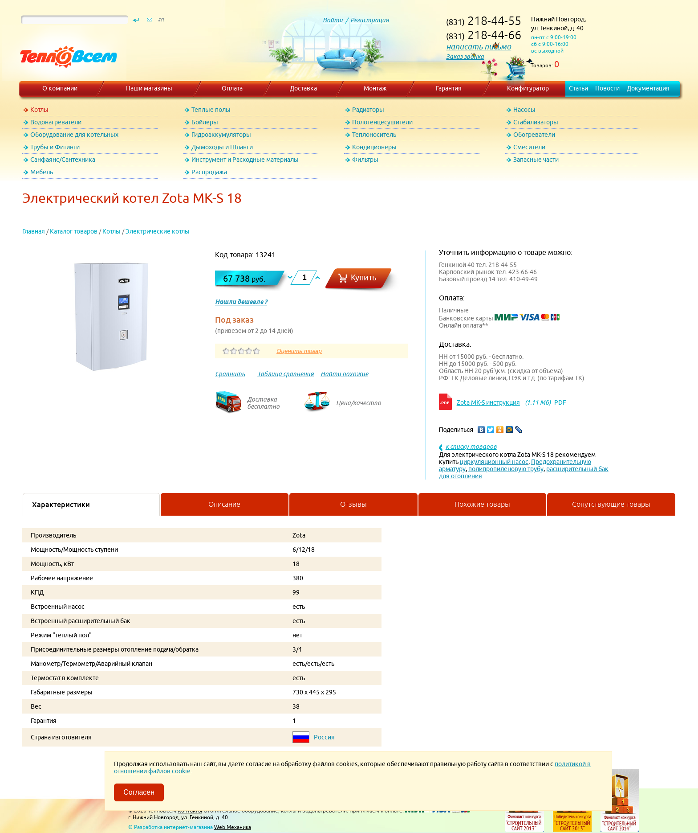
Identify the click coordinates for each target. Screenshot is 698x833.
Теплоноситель (374, 134)
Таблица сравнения (285, 374)
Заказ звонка (465, 56)
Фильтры (365, 159)
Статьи (578, 88)
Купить (364, 277)
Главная (33, 231)
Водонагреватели (55, 122)
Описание (224, 504)
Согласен (138, 792)
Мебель (41, 172)
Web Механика (232, 827)
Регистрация (369, 20)
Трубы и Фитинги (55, 147)
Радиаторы (368, 109)
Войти (333, 20)
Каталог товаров (73, 231)
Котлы (39, 109)
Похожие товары (482, 504)
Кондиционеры (374, 147)
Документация (648, 88)
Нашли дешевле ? (241, 301)
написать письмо (478, 46)
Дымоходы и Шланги (222, 147)
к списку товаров (471, 446)
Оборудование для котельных (74, 134)
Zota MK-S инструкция (488, 402)
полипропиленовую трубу (506, 468)
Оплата (232, 88)
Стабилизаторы (535, 122)
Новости (607, 88)
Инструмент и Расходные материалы (245, 159)
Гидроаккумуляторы (221, 134)
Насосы (524, 109)
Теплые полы (211, 109)
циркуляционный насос (494, 461)
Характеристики (61, 504)
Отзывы (353, 504)
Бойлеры (204, 122)
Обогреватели (534, 134)
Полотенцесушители (382, 122)
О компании (59, 88)
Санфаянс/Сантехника (62, 159)
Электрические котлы (158, 231)
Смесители (529, 147)
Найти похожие (344, 374)
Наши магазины (149, 88)
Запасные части (536, 159)
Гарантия (449, 88)
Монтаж (375, 88)
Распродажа (209, 172)
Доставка (303, 88)
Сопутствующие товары (611, 504)
